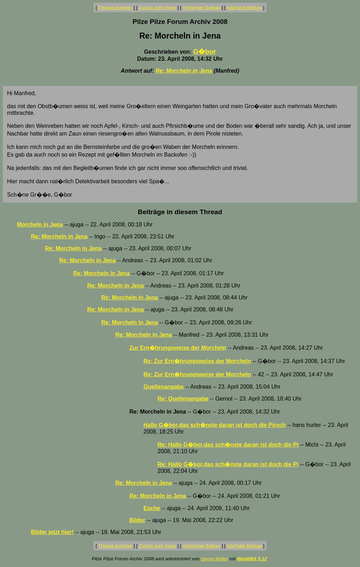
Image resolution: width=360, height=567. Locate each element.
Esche (151, 508)
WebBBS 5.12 (252, 558)
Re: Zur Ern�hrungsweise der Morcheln (197, 361)
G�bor (204, 51)
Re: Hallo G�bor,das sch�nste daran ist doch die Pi (228, 445)
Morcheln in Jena (40, 225)
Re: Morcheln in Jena (183, 71)
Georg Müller (214, 558)
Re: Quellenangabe (183, 399)
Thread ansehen (115, 7)
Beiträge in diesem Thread (180, 212)
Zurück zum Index (157, 7)
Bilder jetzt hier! (52, 532)
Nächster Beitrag (244, 7)
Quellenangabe (163, 387)
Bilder (137, 520)
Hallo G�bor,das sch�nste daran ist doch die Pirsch (214, 425)
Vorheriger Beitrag (201, 7)
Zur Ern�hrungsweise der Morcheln (177, 348)
